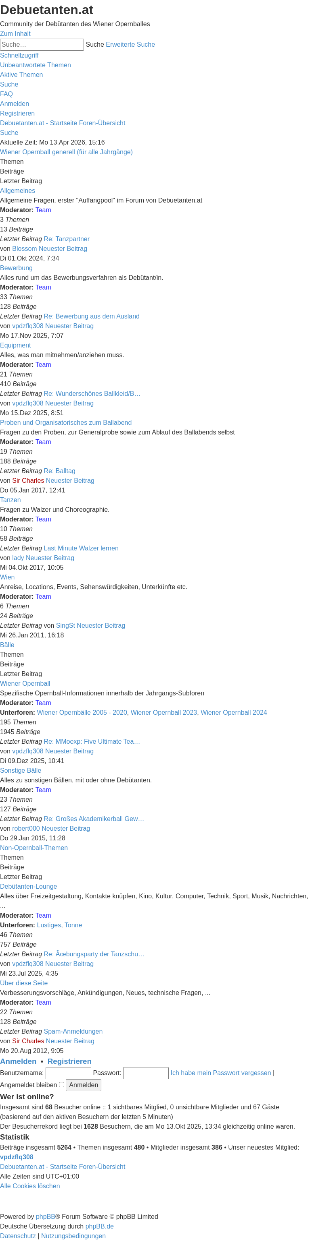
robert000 (26, 828)
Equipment (15, 345)
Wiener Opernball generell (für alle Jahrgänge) (66, 152)
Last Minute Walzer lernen (81, 548)
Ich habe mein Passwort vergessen (221, 1072)
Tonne (73, 925)
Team (43, 210)
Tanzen (10, 499)
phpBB (45, 1216)
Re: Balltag (59, 470)
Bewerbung (16, 268)
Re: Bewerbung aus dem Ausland (92, 316)
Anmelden (18, 1061)
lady (18, 557)
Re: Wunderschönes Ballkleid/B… (92, 393)
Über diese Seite (24, 983)
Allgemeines (17, 190)
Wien (7, 577)
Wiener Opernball (25, 683)
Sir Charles (28, 480)
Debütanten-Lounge (28, 886)
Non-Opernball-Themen (34, 847)
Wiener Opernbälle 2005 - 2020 (82, 712)
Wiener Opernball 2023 (164, 712)
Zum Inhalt (15, 33)
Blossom (24, 248)
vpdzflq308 (27, 326)
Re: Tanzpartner (67, 239)
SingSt (65, 625)
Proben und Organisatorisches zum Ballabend (66, 422)
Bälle (7, 644)
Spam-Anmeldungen (73, 1031)
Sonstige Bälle (20, 770)
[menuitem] (35, 65)
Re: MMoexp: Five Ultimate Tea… (92, 741)
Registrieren (70, 1061)
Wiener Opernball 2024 (234, 712)
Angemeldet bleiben (32, 1085)
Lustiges (49, 925)
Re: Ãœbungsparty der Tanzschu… (94, 954)
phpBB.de (100, 1226)
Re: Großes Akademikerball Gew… (94, 818)
